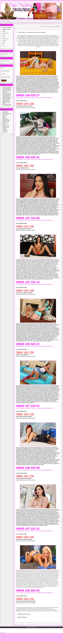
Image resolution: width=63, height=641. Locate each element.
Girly (3, 44)
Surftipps (2, 67)
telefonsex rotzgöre (5, 121)
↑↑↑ (60, 629)
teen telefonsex (5, 111)
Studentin (3, 34)
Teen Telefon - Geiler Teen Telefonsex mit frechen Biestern (7, 29)
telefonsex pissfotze (5, 126)
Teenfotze (4, 42)
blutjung (3, 116)
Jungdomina (4, 40)
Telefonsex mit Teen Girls (24, 614)
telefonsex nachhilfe (5, 120)
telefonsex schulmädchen (6, 113)
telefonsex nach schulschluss (5, 115)
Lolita (3, 46)
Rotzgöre (3, 36)
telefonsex (4, 117)
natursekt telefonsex (5, 125)
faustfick (3, 122)
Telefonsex (3, 73)
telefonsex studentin (5, 119)
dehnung (4, 124)
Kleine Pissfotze (5, 38)
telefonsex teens (5, 118)
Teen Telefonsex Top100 (5, 70)
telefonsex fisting (5, 123)
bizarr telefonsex (5, 112)
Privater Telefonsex (22, 617)
